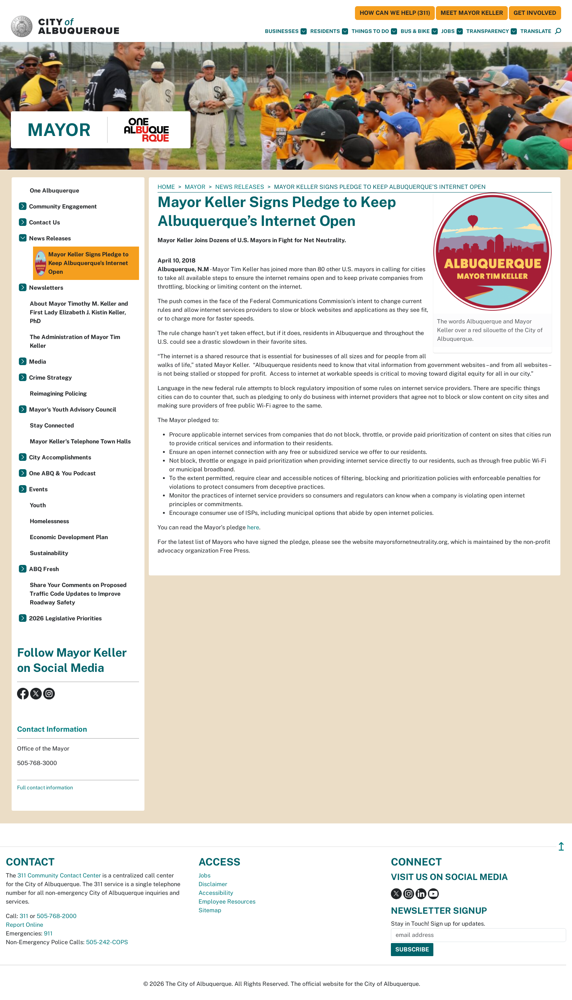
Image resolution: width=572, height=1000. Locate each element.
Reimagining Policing (58, 393)
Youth (38, 505)
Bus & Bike (419, 31)
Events (38, 489)
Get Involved (535, 12)
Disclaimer (213, 884)
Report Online (24, 924)
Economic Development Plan (69, 537)
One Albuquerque (54, 190)
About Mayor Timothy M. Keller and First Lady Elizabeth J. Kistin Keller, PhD (79, 312)
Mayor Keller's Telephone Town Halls (80, 441)
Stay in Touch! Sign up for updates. (438, 923)
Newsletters (46, 287)
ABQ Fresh (44, 569)
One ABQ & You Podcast (62, 473)
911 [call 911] (48, 933)
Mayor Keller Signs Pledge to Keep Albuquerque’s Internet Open (81, 263)
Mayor (195, 186)
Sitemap (210, 910)
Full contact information (45, 787)
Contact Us (44, 222)
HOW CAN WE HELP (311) (395, 12)
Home (166, 186)
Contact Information (52, 729)
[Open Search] (558, 31)
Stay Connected (52, 425)
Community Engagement (63, 206)
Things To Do (374, 31)
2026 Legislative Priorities (65, 618)
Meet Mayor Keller (472, 12)
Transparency (491, 31)
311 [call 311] (24, 916)
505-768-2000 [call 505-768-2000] (57, 916)
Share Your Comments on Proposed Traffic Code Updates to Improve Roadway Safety (78, 594)
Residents (329, 31)
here (253, 527)
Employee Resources (227, 901)
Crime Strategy (50, 377)
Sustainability (49, 553)
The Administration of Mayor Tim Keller (75, 341)
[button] (535, 31)
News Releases (239, 186)
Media (37, 361)
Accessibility (216, 892)
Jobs (452, 31)
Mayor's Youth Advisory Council (72, 409)
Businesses (286, 31)
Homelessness (49, 521)
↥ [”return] (561, 846)
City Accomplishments (60, 457)
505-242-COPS (107, 942)
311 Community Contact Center (59, 875)
